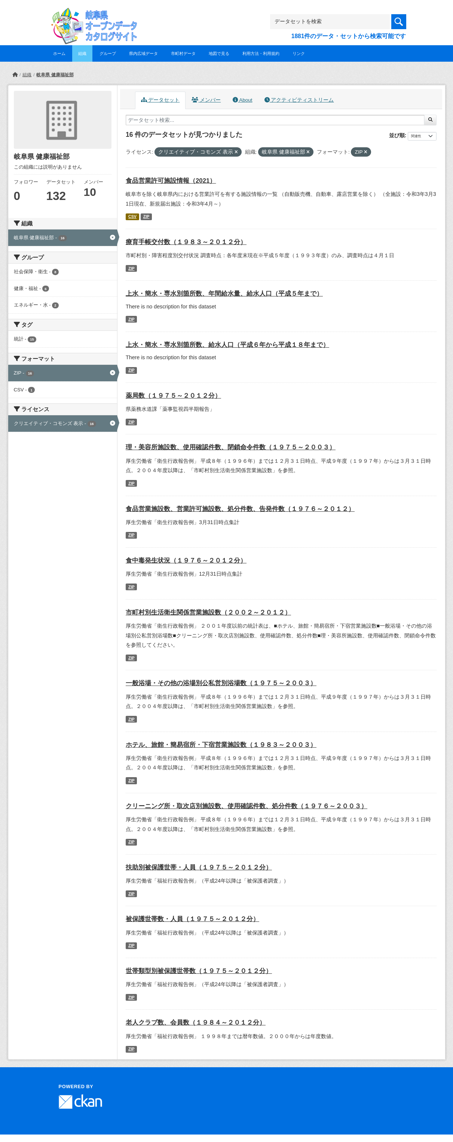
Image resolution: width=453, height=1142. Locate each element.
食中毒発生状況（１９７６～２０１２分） (186, 560)
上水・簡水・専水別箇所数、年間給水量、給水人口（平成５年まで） (224, 293)
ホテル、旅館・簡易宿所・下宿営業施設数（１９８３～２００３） (221, 744)
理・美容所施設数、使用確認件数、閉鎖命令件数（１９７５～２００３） (231, 447)
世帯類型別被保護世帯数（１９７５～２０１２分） (199, 971)
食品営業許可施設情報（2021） (171, 180)
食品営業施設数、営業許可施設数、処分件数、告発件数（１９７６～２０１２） (240, 508)
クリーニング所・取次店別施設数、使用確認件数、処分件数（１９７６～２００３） (246, 806)
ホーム (59, 53)
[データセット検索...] (275, 120)
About (242, 100)
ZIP (146, 216)
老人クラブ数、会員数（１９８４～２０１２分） (196, 1022)
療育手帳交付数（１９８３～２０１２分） (186, 242)
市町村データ (183, 53)
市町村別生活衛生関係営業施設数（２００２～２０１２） (208, 612)
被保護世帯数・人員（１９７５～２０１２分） (192, 919)
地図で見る (219, 53)
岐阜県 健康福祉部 (54, 74)
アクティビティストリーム (299, 100)
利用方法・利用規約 (260, 53)
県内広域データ (143, 53)
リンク (299, 53)
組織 (82, 53)
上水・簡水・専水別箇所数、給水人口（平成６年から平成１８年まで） (227, 344)
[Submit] (430, 120)
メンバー (206, 100)
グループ (108, 53)
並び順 (397, 135)
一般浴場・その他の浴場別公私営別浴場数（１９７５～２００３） (221, 683)
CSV (132, 216)
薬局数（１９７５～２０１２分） (173, 395)
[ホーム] (15, 74)
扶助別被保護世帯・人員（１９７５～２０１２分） (199, 867)
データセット (160, 100)
